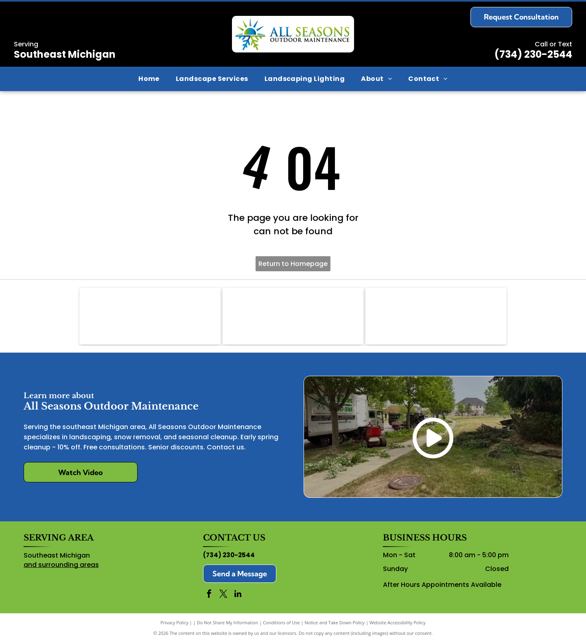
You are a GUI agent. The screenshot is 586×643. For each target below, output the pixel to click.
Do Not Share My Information (227, 622)
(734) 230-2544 (533, 54)
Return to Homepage (293, 263)
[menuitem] (149, 79)
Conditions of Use (281, 622)
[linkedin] (238, 595)
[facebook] (209, 595)
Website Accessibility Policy (398, 622)
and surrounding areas (61, 564)
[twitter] (223, 595)
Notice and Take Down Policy (335, 622)
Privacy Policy (174, 622)
